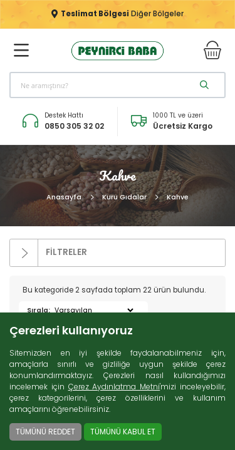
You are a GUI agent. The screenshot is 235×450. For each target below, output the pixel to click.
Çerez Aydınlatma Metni (114, 386)
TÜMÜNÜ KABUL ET (122, 431)
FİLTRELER (48, 252)
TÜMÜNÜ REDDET (45, 431)
